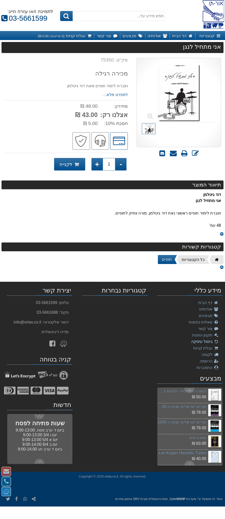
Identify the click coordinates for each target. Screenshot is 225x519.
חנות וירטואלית (158, 499)
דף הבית (208, 302)
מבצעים (209, 316)
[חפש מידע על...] (112, 16)
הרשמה (209, 361)
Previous (189, 463)
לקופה (210, 354)
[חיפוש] (66, 16)
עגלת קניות (206, 348)
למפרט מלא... (115, 94)
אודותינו (209, 309)
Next (189, 390)
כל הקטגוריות (193, 260)
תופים (167, 259)
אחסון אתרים (123, 499)
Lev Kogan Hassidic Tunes (182, 453)
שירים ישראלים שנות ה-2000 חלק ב (181, 406)
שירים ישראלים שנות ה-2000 (182, 422)
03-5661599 (23, 18)
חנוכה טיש (197, 438)
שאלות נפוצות (204, 322)
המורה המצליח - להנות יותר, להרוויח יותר (181, 391)
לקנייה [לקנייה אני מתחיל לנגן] (69, 164)
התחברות (207, 368)
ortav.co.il (111, 476)
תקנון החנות (205, 335)
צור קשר (208, 328)
